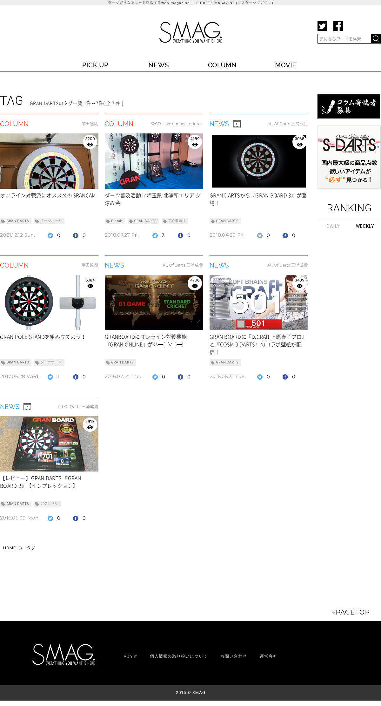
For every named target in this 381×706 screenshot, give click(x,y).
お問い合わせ (233, 656)
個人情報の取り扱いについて (179, 656)
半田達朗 (90, 123)
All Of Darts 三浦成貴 (287, 123)
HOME (9, 548)
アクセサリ (49, 504)
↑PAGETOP (350, 612)
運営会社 (268, 656)
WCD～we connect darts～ (177, 123)
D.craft (117, 221)
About (130, 656)
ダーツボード (51, 221)
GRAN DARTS (17, 221)
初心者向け (177, 221)
